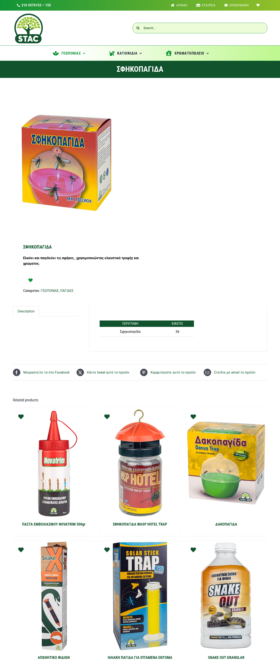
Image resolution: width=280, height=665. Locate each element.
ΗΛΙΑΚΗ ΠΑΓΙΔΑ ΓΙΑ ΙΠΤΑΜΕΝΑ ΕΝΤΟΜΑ (140, 657)
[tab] (26, 311)
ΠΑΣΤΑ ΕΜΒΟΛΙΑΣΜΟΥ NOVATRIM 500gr (53, 524)
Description (26, 311)
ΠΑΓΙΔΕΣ (67, 291)
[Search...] (200, 28)
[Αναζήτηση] (138, 28)
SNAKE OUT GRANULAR (226, 657)
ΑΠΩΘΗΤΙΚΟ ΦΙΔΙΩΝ (54, 657)
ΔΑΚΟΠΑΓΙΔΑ (226, 524)
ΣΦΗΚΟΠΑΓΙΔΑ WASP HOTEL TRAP (140, 524)
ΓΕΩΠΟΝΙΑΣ (50, 291)
